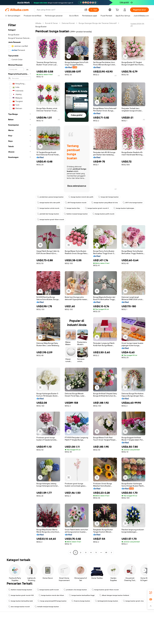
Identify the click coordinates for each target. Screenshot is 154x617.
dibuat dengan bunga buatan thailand (114, 595)
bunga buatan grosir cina (133, 601)
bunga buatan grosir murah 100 (21, 595)
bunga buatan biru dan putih (48, 203)
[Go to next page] (111, 552)
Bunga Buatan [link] (41, 27)
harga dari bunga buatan (108, 197)
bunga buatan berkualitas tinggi (81, 595)
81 (106, 552)
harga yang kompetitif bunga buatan (52, 601)
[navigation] (19, 288)
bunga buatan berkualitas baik (20, 601)
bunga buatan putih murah (103, 214)
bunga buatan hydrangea (123, 208)
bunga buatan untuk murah (48, 208)
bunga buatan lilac (72, 208)
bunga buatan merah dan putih (80, 197)
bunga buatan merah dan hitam (51, 595)
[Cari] (93, 10)
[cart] (118, 10)
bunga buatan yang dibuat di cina (104, 203)
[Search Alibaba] (59, 9)
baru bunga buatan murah (19, 607)
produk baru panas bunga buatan (50, 197)
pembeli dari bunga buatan (48, 214)
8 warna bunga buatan (80, 601)
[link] (150, 592)
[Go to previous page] (70, 552)
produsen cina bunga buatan (75, 590)
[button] (85, 9)
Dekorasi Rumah (68, 23)
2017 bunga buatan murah (75, 203)
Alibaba (38, 23)
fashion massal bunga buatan (76, 214)
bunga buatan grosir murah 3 (97, 208)
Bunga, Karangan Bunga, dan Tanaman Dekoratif (98, 23)
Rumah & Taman (51, 23)
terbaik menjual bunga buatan (47, 607)
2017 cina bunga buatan (132, 203)
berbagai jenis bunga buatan (106, 601)
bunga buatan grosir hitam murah (50, 219)
